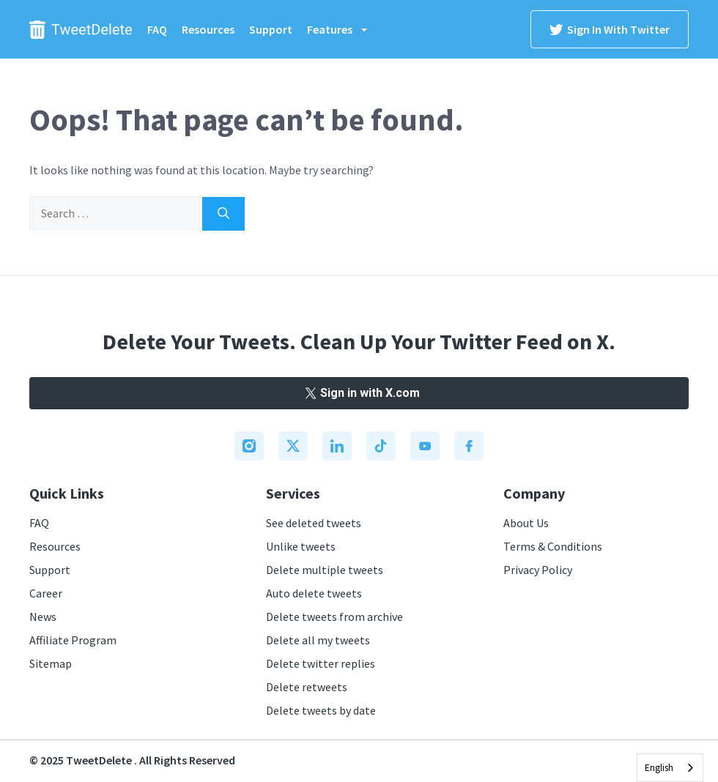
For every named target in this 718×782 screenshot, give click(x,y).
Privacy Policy (537, 569)
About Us (526, 522)
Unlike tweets (301, 546)
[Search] (223, 214)
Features (344, 29)
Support (270, 29)
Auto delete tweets (314, 593)
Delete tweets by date (321, 710)
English (659, 767)
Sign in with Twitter (609, 29)
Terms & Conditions (552, 546)
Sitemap (50, 663)
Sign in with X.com (359, 393)
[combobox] (670, 767)
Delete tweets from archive (334, 616)
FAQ (157, 29)
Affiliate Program (72, 640)
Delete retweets (306, 686)
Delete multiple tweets (324, 569)
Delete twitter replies (320, 663)
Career (45, 593)
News (42, 616)
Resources (208, 29)
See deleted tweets (313, 522)
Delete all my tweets (318, 640)
